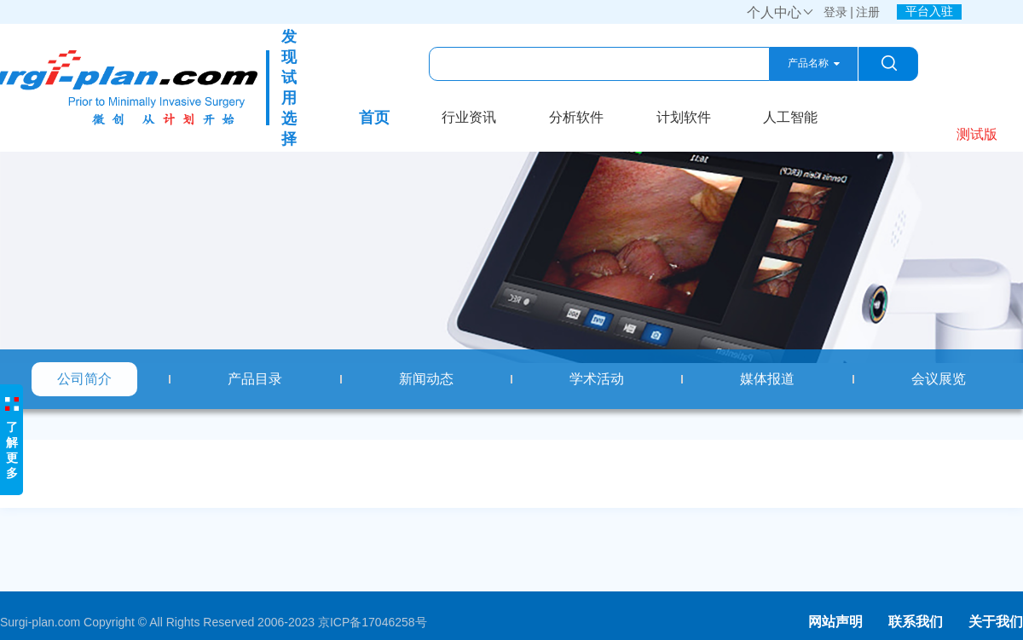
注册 (868, 12)
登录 (835, 12)
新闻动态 (426, 379)
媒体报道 (767, 379)
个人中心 (781, 12)
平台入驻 (929, 11)
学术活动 (596, 379)
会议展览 (938, 379)
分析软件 (576, 117)
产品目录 (255, 379)
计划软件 (683, 117)
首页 (374, 117)
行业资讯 (469, 117)
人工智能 (790, 117)
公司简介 (84, 379)
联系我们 (915, 621)
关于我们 (995, 621)
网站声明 (835, 621)
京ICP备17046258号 (372, 622)
